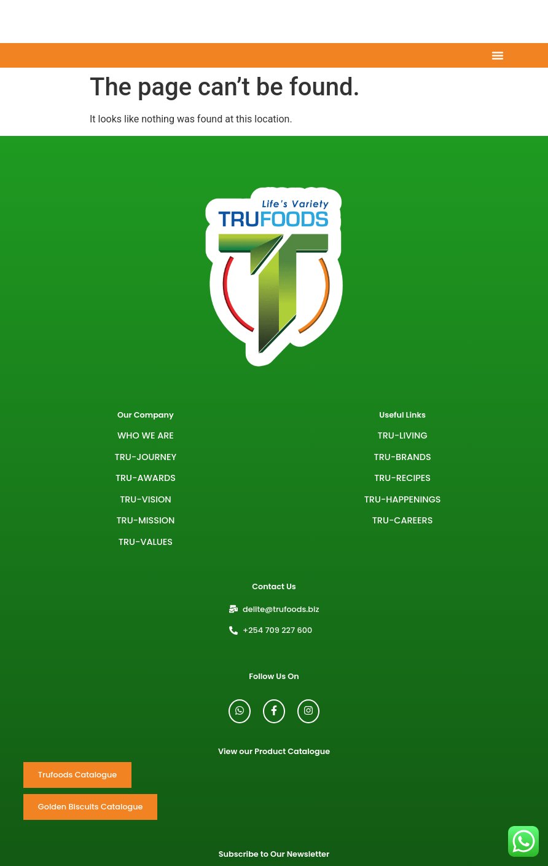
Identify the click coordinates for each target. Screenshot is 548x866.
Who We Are (145, 435)
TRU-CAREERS (402, 520)
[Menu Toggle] (497, 55)
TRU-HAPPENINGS (402, 499)
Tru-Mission (145, 520)
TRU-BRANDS (402, 457)
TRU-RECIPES (402, 478)
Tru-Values (146, 542)
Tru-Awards (145, 478)
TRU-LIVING (403, 435)
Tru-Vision (145, 499)
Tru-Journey (146, 457)
